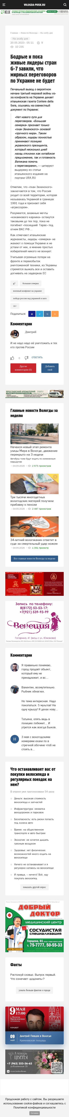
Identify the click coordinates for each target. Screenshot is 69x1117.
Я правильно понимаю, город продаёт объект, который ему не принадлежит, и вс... (36, 671)
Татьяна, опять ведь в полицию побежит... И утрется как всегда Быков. (39, 723)
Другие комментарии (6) (23, 368)
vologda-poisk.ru (34, 5)
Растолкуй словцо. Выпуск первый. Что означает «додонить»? (33, 976)
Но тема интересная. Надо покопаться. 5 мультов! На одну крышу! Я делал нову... (40, 705)
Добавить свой (50, 368)
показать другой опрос (34, 887)
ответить (37, 357)
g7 (14, 283)
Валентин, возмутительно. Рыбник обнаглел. (38, 689)
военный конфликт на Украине (27, 291)
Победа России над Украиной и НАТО (30, 298)
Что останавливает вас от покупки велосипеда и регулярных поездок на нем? (33, 777)
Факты (16, 964)
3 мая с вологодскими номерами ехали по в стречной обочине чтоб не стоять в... (39, 743)
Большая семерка (31, 283)
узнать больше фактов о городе (34, 990)
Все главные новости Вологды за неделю (34, 558)
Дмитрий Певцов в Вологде (35, 1036)
